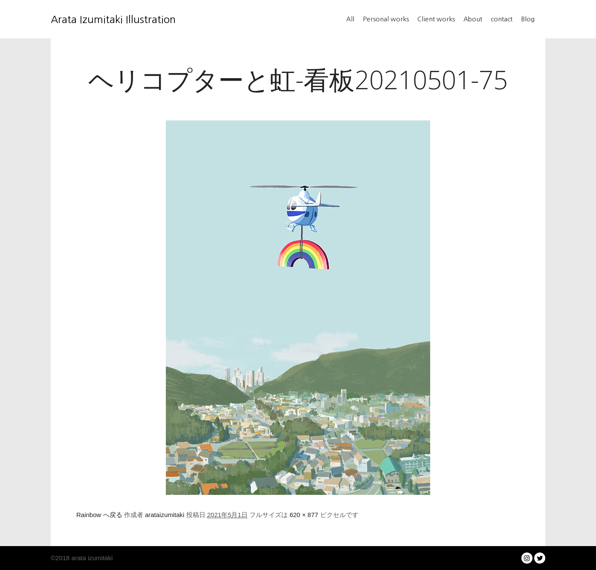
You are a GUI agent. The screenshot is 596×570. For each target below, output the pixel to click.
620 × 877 (303, 514)
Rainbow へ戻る (99, 514)
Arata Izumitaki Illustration (93, 19)
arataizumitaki (165, 514)
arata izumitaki (91, 557)
